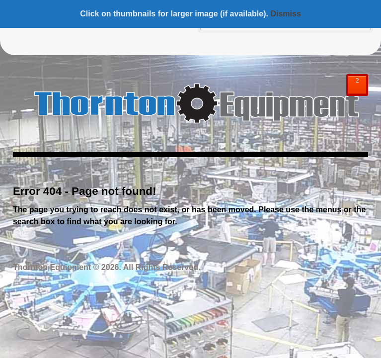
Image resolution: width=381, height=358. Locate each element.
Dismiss (285, 13)
